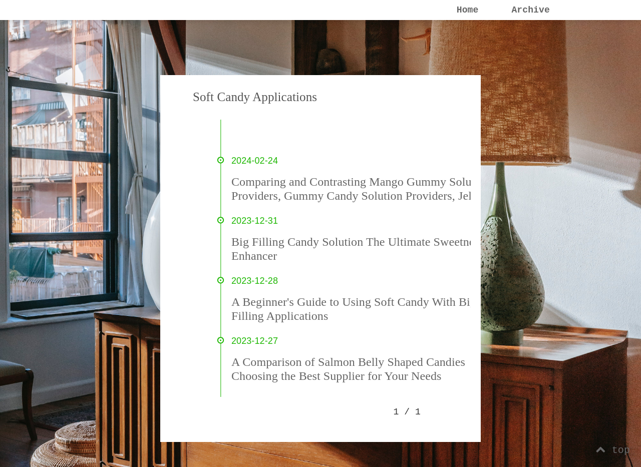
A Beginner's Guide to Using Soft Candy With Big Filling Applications (353, 308)
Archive (530, 10)
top (613, 450)
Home (468, 10)
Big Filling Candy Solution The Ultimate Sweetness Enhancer (357, 248)
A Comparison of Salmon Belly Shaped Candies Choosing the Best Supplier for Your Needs (348, 368)
